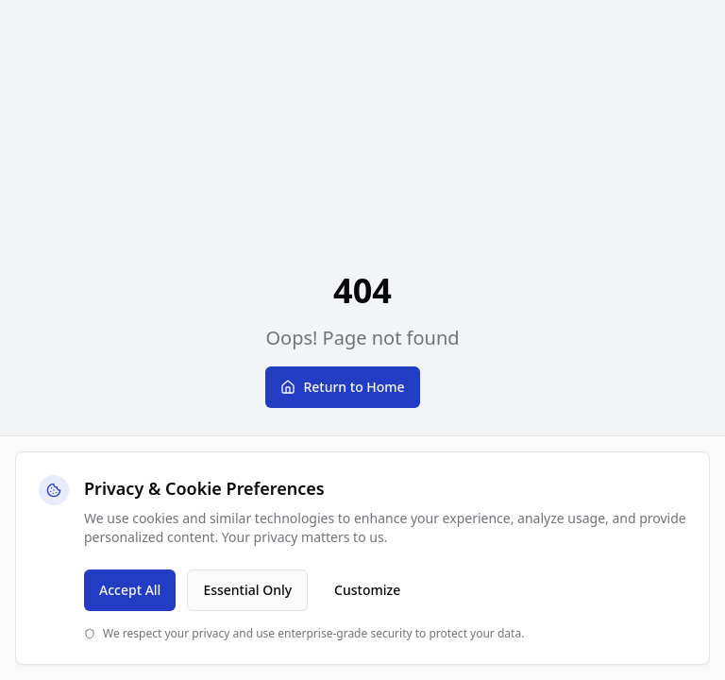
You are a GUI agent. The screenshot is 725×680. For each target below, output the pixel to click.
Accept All (129, 590)
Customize (367, 590)
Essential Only (247, 590)
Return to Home (342, 387)
